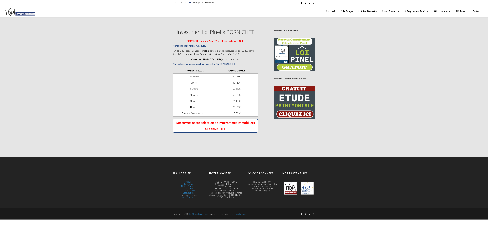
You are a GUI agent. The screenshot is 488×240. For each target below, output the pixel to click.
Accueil (330, 11)
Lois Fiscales (389, 11)
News (460, 11)
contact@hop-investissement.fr (203, 3)
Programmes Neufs (415, 11)
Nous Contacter (189, 197)
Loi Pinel (189, 188)
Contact (475, 11)
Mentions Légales (238, 214)
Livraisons (440, 11)
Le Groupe (347, 11)
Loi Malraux (189, 190)
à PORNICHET (215, 129)
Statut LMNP (189, 192)
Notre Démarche (367, 11)
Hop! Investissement (198, 214)
